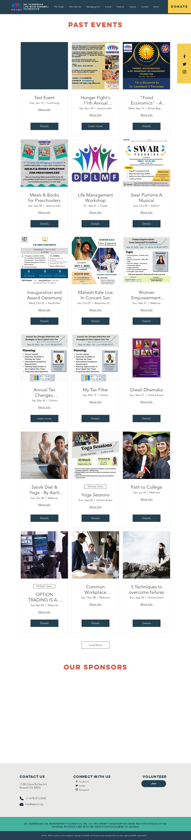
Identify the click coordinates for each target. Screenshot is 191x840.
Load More (95, 645)
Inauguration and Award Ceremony (44, 295)
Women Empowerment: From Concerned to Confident (146, 295)
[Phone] (21, 798)
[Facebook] (76, 781)
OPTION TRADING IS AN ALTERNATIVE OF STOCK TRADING (44, 597)
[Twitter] (76, 785)
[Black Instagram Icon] (184, 71)
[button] (108, 7)
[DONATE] (179, 6)
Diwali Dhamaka (146, 390)
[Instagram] (76, 789)
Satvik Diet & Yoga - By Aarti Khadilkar (44, 489)
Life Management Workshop (95, 197)
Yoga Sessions (95, 495)
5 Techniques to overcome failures (146, 589)
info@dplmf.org (34, 804)
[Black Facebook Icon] (184, 56)
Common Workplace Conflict (95, 589)
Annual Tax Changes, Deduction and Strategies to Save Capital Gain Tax (44, 392)
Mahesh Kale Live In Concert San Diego (95, 295)
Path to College (146, 487)
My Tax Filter (95, 390)
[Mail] (21, 804)
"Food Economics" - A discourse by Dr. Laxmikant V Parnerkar (147, 100)
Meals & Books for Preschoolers (44, 197)
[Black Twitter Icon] (184, 64)
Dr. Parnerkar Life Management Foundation (35, 6)
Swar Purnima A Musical (146, 197)
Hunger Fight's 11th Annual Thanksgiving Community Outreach (95, 100)
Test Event (44, 97)
